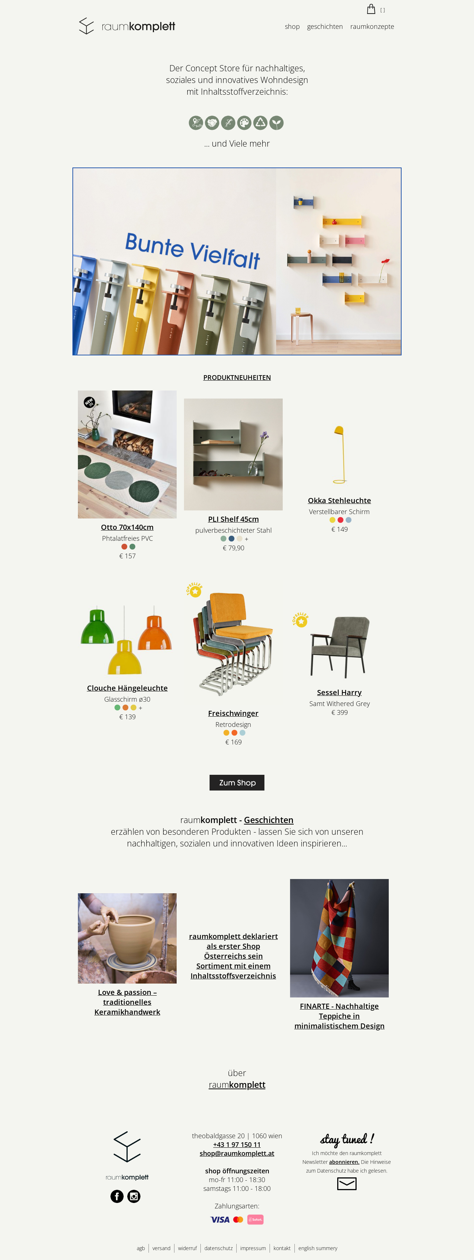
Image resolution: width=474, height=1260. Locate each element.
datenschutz (218, 1248)
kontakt (282, 1248)
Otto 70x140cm (127, 527)
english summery (317, 1248)
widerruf (187, 1248)
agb (141, 1248)
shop (292, 26)
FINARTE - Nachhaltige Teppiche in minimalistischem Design (339, 1016)
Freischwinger (233, 713)
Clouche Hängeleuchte (127, 688)
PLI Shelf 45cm (233, 519)
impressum (253, 1248)
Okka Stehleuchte (339, 500)
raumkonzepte (372, 26)
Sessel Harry (339, 692)
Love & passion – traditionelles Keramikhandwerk (127, 1002)
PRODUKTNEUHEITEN (237, 377)
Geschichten (269, 820)
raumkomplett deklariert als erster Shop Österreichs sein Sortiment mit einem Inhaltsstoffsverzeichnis (233, 956)
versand (161, 1248)
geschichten (325, 26)
